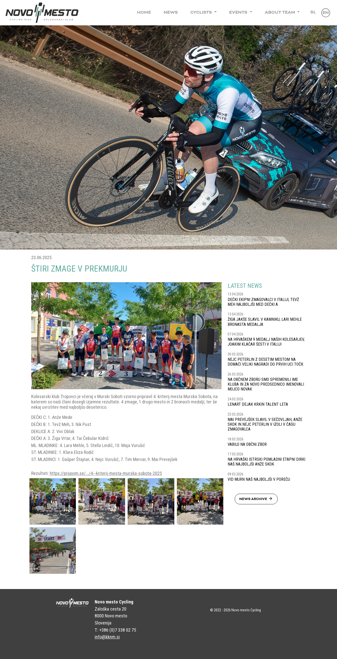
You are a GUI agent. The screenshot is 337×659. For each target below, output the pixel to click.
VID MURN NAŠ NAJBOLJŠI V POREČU (259, 479)
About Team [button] (280, 12)
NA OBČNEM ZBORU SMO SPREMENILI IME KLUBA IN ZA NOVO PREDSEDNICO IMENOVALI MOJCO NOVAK (266, 384)
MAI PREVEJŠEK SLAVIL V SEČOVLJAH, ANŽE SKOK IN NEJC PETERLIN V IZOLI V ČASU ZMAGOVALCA (265, 424)
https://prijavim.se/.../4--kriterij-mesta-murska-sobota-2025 (106, 473)
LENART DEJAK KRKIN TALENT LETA (258, 404)
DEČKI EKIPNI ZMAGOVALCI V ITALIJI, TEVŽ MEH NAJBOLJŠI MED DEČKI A (263, 302)
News (171, 12)
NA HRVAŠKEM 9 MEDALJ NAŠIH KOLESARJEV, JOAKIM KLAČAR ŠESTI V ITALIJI (266, 342)
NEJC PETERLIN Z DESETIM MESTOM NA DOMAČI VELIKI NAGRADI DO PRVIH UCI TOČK (265, 362)
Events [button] (238, 12)
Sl (313, 12)
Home (144, 12)
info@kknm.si (107, 636)
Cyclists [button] (201, 12)
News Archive (256, 499)
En (326, 13)
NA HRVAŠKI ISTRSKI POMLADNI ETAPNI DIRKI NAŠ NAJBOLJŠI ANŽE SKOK (266, 462)
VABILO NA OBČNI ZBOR (247, 444)
